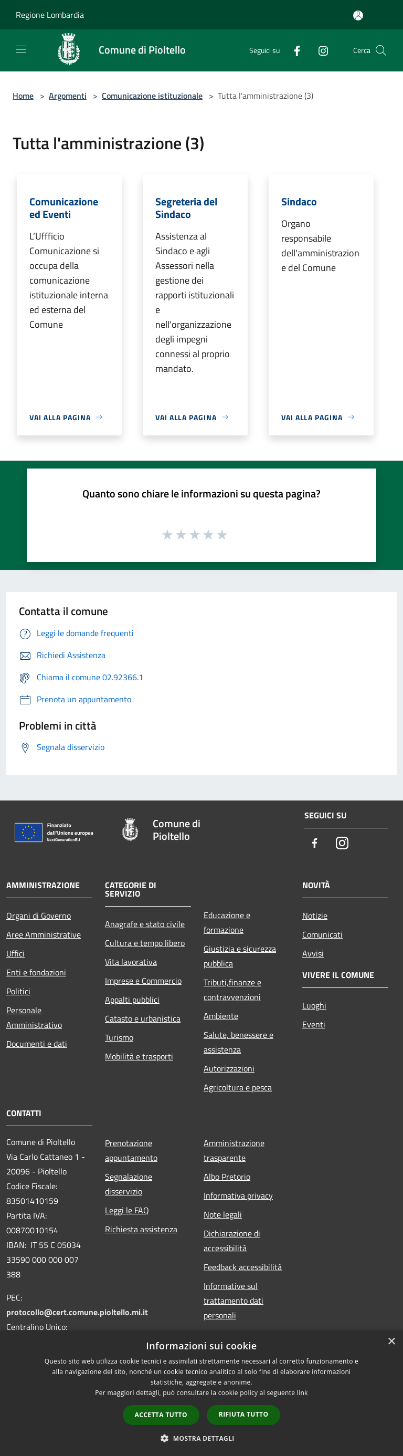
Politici (18, 991)
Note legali (223, 1214)
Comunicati (322, 934)
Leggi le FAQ (127, 1210)
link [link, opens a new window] (302, 1392)
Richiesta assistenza (141, 1229)
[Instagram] (319, 50)
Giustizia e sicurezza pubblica (240, 956)
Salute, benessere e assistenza (238, 1042)
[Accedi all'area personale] (358, 15)
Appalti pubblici (132, 999)
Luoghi (314, 1005)
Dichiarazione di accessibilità (232, 1240)
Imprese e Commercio (143, 980)
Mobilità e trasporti (139, 1056)
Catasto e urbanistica (143, 1018)
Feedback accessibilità (243, 1267)
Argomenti (68, 95)
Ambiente (221, 1016)
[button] (201, 1438)
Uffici (15, 953)
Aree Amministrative (43, 934)
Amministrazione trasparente (234, 1150)
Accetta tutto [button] (161, 1414)
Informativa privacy (238, 1195)
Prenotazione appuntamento (131, 1150)
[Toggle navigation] (21, 49)
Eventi (313, 1024)
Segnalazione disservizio (128, 1184)
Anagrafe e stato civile (145, 924)
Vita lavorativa (131, 961)
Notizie (314, 915)
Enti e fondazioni (36, 972)
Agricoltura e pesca (238, 1087)
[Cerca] (381, 50)
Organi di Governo (38, 915)
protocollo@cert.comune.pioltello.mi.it (77, 1312)
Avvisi (313, 953)
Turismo (119, 1037)
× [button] (391, 1342)
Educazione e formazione (227, 922)
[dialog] (201, 1393)
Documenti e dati (36, 1043)
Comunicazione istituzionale (152, 95)
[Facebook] (292, 50)
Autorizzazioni (229, 1068)
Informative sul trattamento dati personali (233, 1301)
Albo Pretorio (227, 1176)
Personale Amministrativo (34, 1017)
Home (23, 95)
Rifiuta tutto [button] (244, 1414)
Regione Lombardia (50, 14)
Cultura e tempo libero (145, 943)
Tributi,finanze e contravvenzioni (232, 989)
